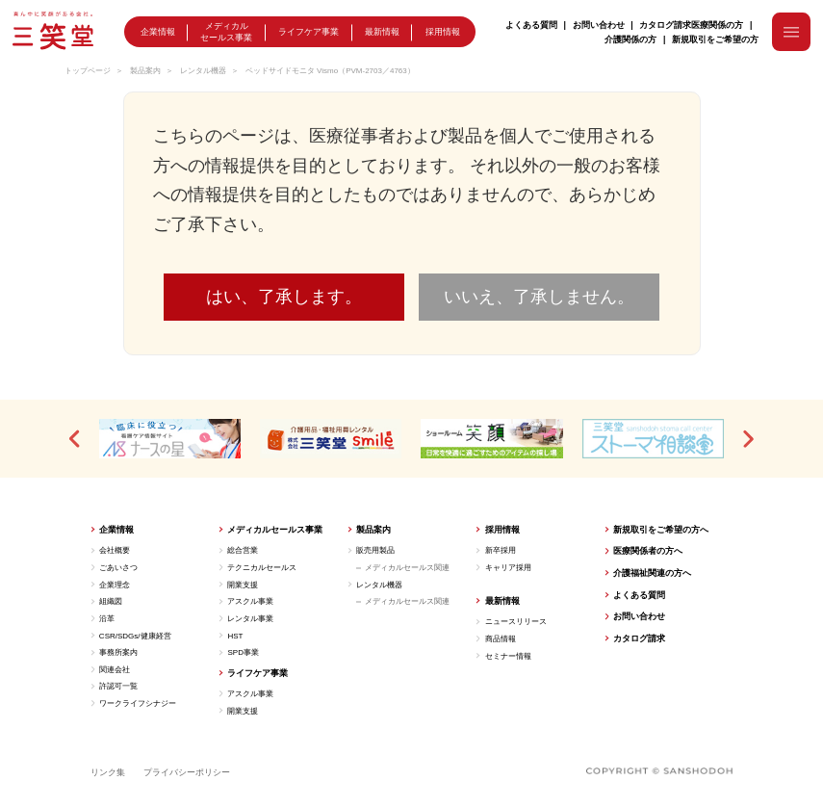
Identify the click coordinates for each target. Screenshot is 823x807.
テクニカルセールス (261, 567)
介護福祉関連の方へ (652, 573)
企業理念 (114, 585)
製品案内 (145, 70)
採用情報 (442, 33)
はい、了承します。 (284, 296)
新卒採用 (500, 550)
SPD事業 (242, 652)
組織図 (110, 601)
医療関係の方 (717, 25)
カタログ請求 (665, 25)
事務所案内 (118, 652)
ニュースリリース (516, 621)
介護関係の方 (630, 38)
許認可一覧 (118, 686)
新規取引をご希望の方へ (660, 529)
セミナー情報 (508, 656)
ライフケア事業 (308, 33)
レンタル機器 (203, 70)
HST (235, 636)
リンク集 (107, 772)
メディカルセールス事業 (226, 32)
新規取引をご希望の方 (715, 38)
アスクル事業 (250, 601)
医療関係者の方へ (647, 551)
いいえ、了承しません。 (539, 296)
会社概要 (114, 550)
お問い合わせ (599, 25)
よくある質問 (531, 25)
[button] (75, 439)
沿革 (107, 618)
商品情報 (500, 639)
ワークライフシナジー (137, 703)
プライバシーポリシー (186, 772)
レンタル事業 (250, 618)
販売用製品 (375, 550)
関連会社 (114, 669)
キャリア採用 (508, 567)
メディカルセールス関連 (407, 567)
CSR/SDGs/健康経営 (135, 636)
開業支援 (242, 585)
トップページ (87, 70)
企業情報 (158, 33)
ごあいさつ (118, 567)
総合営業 (242, 550)
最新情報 (382, 33)
